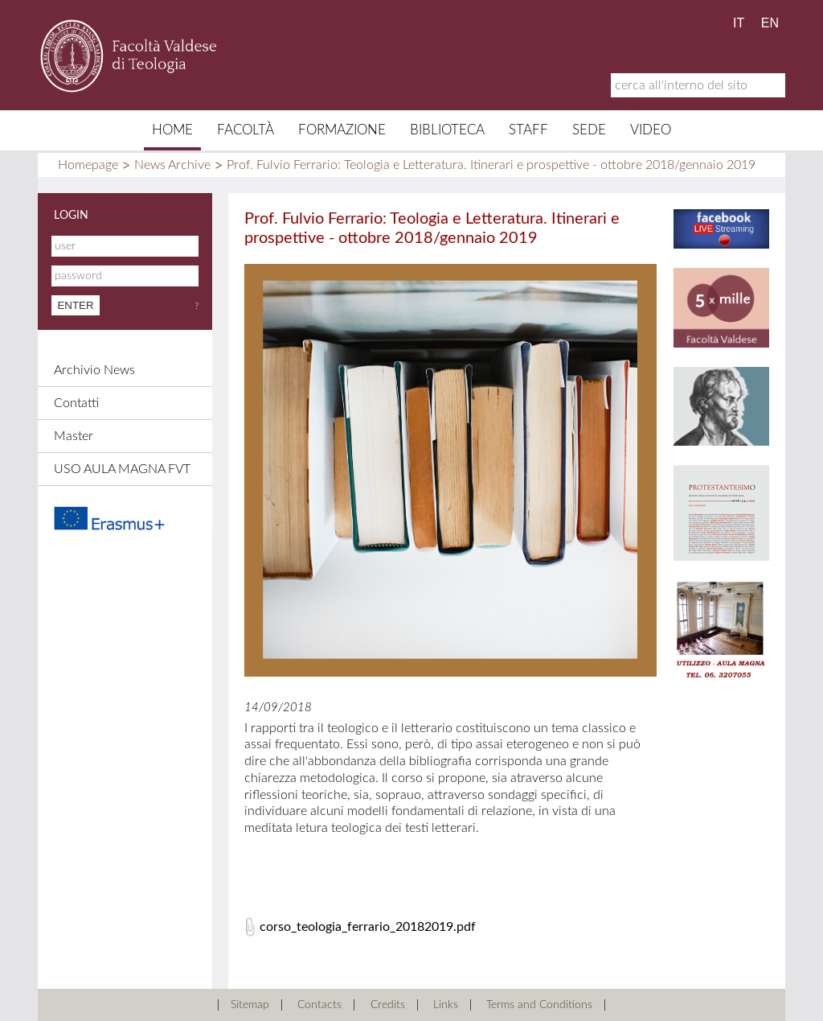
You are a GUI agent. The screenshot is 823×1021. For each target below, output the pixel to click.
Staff (528, 130)
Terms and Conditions (539, 1005)
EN (770, 23)
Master (73, 436)
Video (650, 130)
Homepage (88, 165)
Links (445, 1005)
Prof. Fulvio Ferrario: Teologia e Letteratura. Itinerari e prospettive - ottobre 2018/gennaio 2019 (491, 165)
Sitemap (250, 1005)
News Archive (172, 165)
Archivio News (94, 370)
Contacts (319, 1005)
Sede (589, 130)
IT (738, 23)
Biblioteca (447, 130)
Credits (388, 1005)
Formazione (342, 130)
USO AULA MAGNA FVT (122, 469)
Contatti (76, 403)
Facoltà (245, 130)
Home (172, 130)
